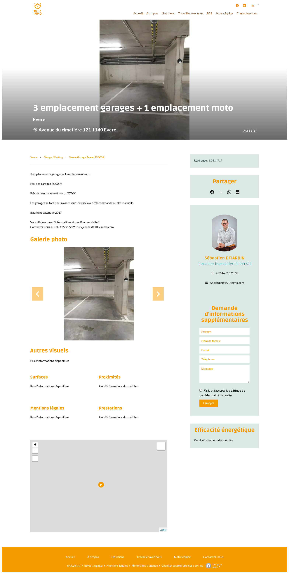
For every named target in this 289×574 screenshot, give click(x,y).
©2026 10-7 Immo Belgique (85, 565)
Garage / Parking (53, 157)
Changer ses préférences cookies (182, 565)
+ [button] (35, 445)
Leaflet (163, 530)
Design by (213, 565)
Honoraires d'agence (145, 565)
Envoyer (208, 403)
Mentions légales (117, 565)
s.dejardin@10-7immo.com (227, 282)
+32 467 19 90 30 (227, 273)
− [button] (35, 450)
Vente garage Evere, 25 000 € (86, 157)
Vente (33, 157)
